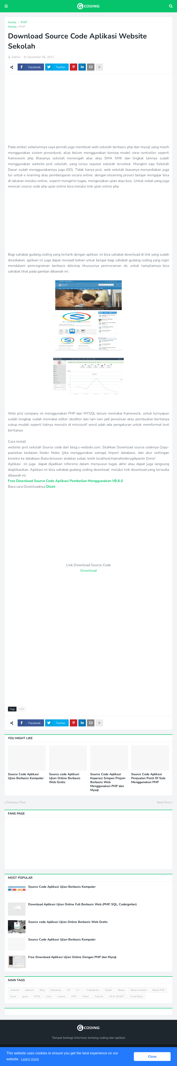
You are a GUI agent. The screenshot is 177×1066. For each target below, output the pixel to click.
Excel (13, 996)
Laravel (61, 996)
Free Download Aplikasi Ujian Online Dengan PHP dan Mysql (72, 957)
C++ (78, 990)
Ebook (121, 990)
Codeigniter (93, 990)
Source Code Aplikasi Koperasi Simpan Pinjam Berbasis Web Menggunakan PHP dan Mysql (107, 782)
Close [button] (152, 1056)
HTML (37, 996)
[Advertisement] (88, 109)
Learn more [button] (30, 1059)
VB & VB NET (116, 996)
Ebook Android (138, 990)
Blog (42, 990)
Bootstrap (55, 990)
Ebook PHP (158, 990)
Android (14, 990)
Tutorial (99, 996)
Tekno (85, 996)
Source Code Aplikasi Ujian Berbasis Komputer (26, 776)
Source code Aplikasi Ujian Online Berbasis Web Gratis (64, 778)
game (25, 996)
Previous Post (16, 802)
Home (12, 27)
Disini (50, 486)
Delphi (108, 990)
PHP (22, 27)
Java (48, 996)
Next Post (163, 802)
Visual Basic (136, 996)
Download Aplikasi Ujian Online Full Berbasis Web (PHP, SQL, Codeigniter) (82, 904)
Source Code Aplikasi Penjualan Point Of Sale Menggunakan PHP (148, 778)
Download (88, 570)
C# (68, 990)
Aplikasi (29, 990)
